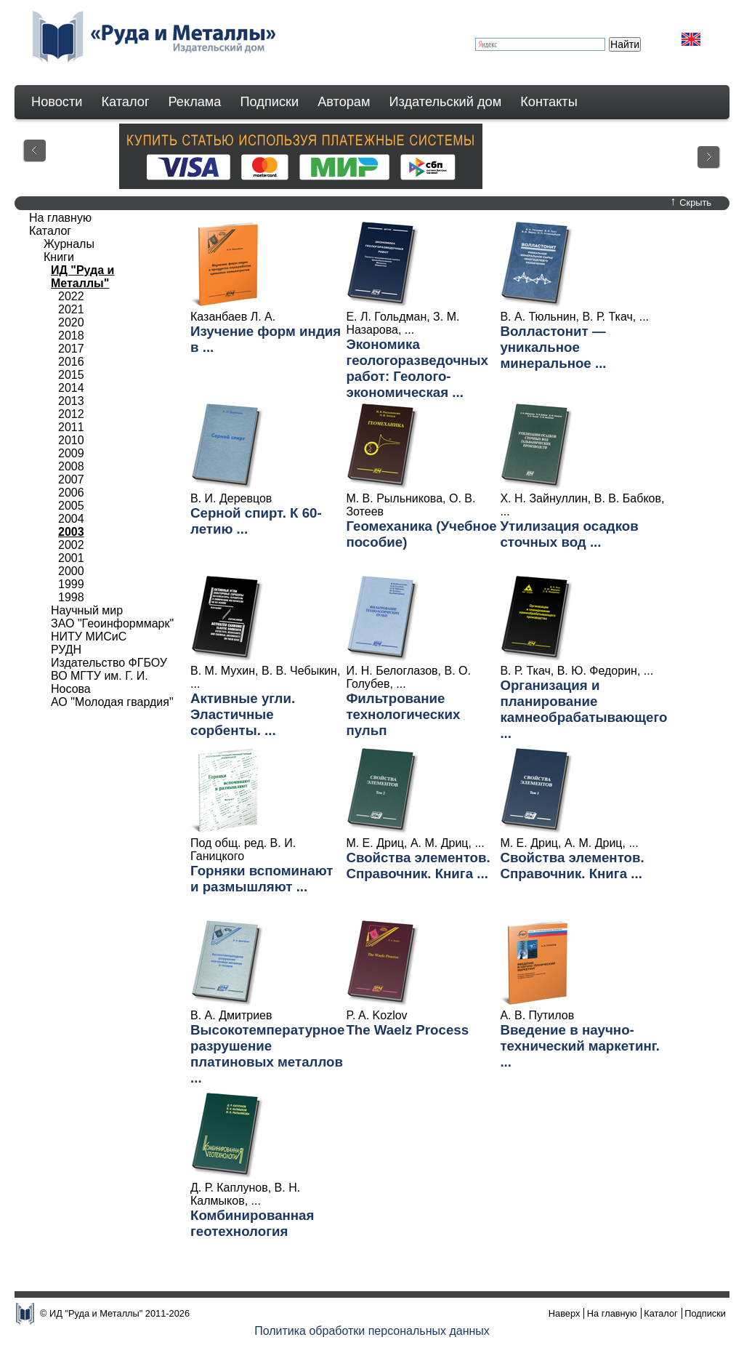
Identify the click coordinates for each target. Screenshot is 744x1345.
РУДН (66, 649)
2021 (71, 309)
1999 (71, 584)
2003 (71, 532)
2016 (71, 362)
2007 (71, 479)
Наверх (565, 1313)
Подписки (269, 102)
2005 (71, 505)
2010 (71, 440)
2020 (71, 322)
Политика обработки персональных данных (372, 1331)
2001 (71, 558)
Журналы (69, 244)
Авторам (344, 102)
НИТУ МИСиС (88, 636)
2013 (71, 401)
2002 (71, 545)
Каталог (125, 102)
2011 (71, 427)
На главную (60, 218)
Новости (56, 102)
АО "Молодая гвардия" (112, 702)
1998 (71, 597)
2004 (71, 519)
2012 (71, 414)
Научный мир (87, 610)
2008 (71, 466)
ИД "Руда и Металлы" (82, 276)
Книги (59, 257)
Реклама (195, 102)
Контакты (549, 102)
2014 (71, 388)
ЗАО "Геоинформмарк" (112, 623)
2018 (71, 335)
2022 (71, 296)
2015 (71, 375)
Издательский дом (445, 102)
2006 (71, 492)
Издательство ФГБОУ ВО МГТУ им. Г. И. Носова (109, 676)
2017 (71, 348)
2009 (71, 453)
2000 (71, 571)
